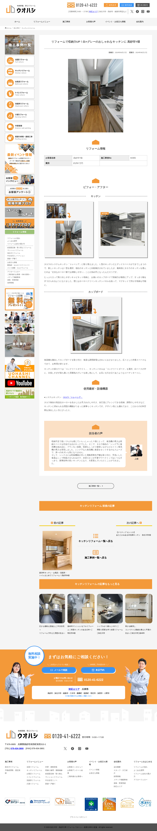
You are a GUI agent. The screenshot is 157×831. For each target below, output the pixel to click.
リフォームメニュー (41, 22)
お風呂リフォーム (33, 774)
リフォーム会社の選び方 (16, 244)
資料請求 (111, 5)
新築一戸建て (12, 259)
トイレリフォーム (33, 777)
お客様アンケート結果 (75, 771)
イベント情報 (94, 770)
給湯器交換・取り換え (53, 774)
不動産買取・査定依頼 (12, 771)
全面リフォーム (33, 767)
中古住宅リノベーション (16, 256)
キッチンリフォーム (34, 770)
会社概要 (117, 767)
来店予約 (98, 670)
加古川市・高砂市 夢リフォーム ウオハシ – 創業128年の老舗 (74, 827)
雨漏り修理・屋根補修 (53, 770)
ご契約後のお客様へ (75, 776)
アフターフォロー (13, 272)
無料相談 (126, 5)
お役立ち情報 (12, 262)
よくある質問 (12, 241)
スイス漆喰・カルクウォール (17, 268)
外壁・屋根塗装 (51, 767)
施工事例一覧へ (96, 486)
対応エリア (93, 11)
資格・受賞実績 (13, 280)
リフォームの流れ (13, 238)
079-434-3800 (17, 748)
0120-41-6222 (90, 679)
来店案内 (142, 5)
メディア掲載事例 (13, 277)
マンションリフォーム (15, 250)
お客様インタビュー (75, 767)
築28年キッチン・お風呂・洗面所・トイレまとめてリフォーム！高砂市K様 (57, 553)
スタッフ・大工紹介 (120, 771)
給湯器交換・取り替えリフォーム (19, 248)
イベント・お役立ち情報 (115, 22)
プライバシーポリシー (78, 817)
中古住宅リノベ (51, 780)
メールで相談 (58, 670)
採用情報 (10, 283)
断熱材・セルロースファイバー (18, 265)
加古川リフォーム (13, 253)
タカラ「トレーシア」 (73, 397)
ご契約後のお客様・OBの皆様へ (18, 274)
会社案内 (140, 22)
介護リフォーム (33, 784)
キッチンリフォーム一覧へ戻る (95, 537)
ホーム (17, 22)
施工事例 (66, 22)
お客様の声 (90, 22)
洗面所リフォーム (33, 780)
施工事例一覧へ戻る (96, 554)
